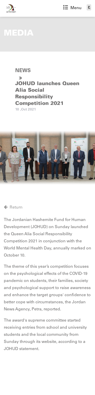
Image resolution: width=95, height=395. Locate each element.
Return (16, 208)
